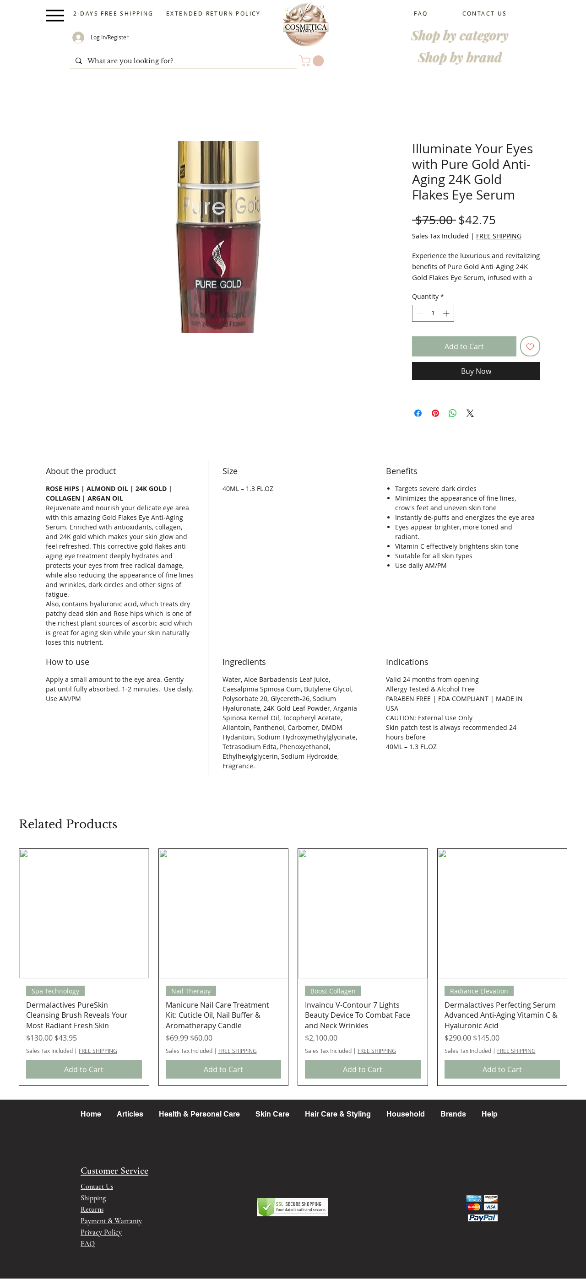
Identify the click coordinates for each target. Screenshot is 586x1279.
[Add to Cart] (84, 1069)
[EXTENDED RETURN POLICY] (214, 13)
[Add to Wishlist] (530, 346)
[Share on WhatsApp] (452, 413)
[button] (312, 60)
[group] (293, 967)
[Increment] (447, 313)
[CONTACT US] (485, 13)
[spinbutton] (433, 313)
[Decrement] (419, 313)
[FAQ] (422, 13)
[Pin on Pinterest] (435, 413)
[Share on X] (470, 413)
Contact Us (97, 1186)
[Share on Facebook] (417, 413)
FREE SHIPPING (498, 236)
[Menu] (55, 15)
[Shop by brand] (460, 57)
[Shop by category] (460, 35)
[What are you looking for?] (182, 61)
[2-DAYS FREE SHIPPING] (114, 13)
